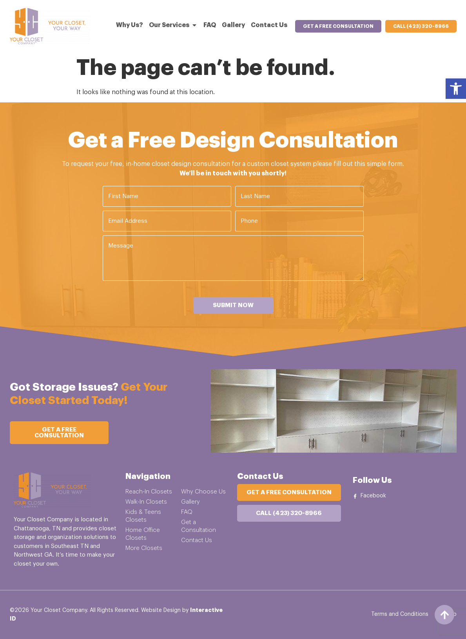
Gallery (190, 502)
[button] (456, 88)
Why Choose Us (203, 492)
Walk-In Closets (146, 502)
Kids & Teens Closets (143, 516)
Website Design (161, 610)
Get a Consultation (198, 526)
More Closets (143, 548)
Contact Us (196, 540)
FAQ (186, 512)
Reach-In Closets (148, 492)
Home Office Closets (142, 534)
